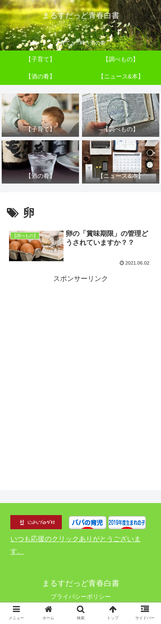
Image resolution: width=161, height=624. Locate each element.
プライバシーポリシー (81, 596)
